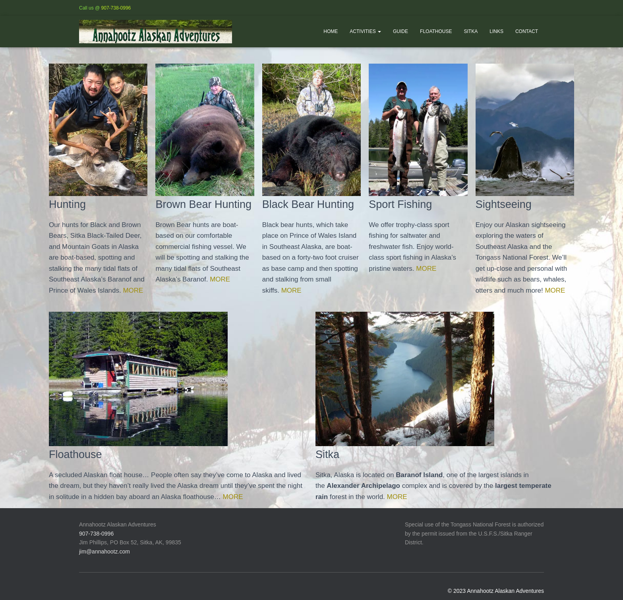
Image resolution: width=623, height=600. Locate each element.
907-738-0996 (116, 8)
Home (330, 31)
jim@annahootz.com (104, 552)
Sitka (471, 31)
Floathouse (436, 31)
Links (496, 31)
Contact (526, 31)
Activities (365, 31)
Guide (400, 31)
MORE (132, 291)
